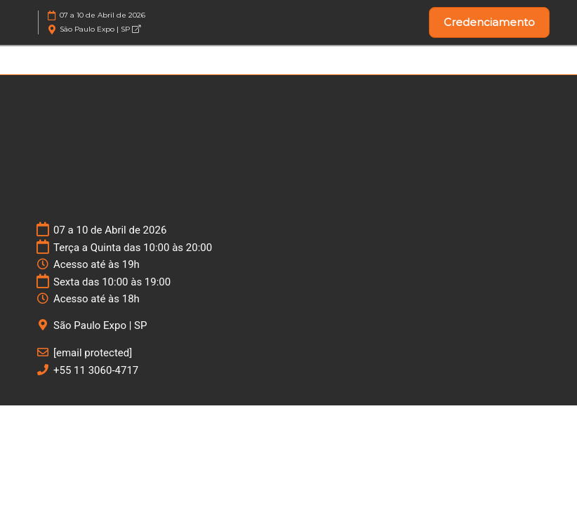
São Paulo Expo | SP (100, 29)
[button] (489, 22)
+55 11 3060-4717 (95, 370)
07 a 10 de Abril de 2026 (102, 15)
